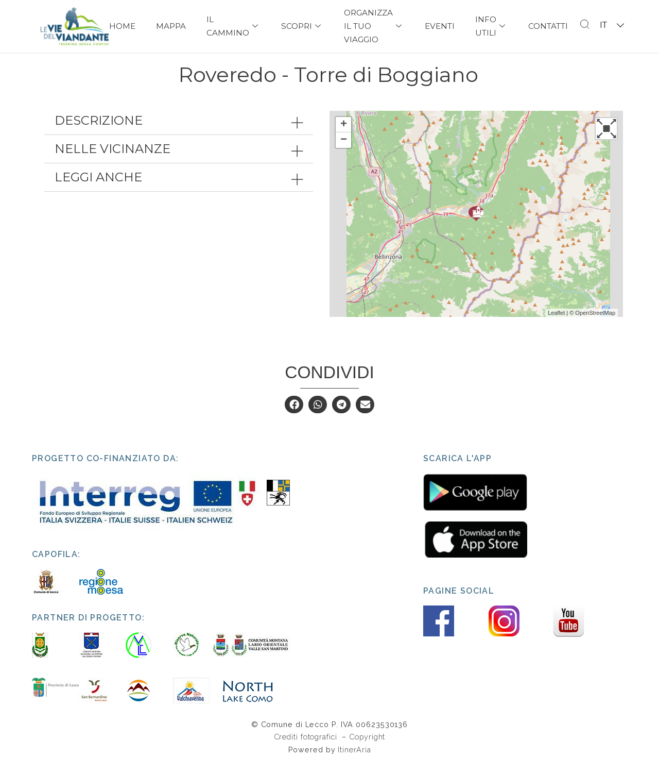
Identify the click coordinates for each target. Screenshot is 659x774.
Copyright (367, 748)
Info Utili (491, 26)
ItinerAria (354, 760)
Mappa (171, 26)
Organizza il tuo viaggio (374, 26)
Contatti (548, 26)
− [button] (343, 151)
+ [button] (343, 136)
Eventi (440, 26)
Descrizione (99, 131)
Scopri (302, 26)
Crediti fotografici (307, 748)
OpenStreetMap (595, 324)
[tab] (178, 132)
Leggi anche (98, 188)
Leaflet (556, 324)
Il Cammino (233, 26)
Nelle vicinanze (112, 160)
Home (122, 26)
